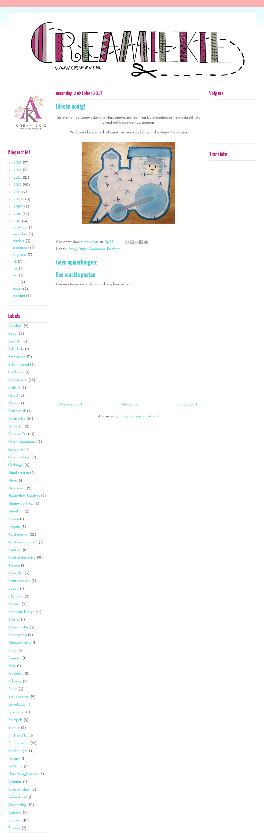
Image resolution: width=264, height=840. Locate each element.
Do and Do (16, 419)
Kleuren (14, 565)
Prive (12, 666)
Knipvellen (15, 573)
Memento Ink (18, 627)
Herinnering (17, 488)
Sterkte (14, 728)
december (20, 227)
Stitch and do (18, 743)
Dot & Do (15, 426)
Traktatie (15, 766)
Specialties (16, 712)
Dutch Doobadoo (91, 249)
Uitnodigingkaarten (23, 774)
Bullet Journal (18, 365)
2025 (18, 163)
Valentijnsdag (18, 790)
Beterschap (17, 357)
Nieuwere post (71, 404)
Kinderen (113, 249)
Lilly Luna (15, 596)
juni (15, 268)
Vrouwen (14, 820)
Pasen (12, 650)
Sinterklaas (16, 705)
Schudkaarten (19, 697)
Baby (72, 249)
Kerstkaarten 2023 (23, 542)
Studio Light (18, 751)
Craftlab (15, 388)
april (16, 282)
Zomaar (14, 828)
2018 (18, 214)
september (21, 248)
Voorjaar (15, 813)
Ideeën (13, 519)
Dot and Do (17, 434)
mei (15, 275)
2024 (18, 170)
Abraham (15, 326)
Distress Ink (17, 411)
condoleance (17, 380)
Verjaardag (17, 805)
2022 (18, 185)
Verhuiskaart (17, 797)
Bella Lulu (16, 349)
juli (15, 262)
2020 (18, 199)
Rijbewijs (15, 681)
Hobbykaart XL (20, 504)
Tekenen (14, 759)
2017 (18, 221)
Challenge (15, 372)
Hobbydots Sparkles (24, 496)
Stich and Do (18, 735)
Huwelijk (14, 511)
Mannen (14, 604)
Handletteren (18, 473)
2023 (18, 178)
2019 (18, 207)
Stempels (15, 720)
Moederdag (17, 635)
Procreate (15, 674)
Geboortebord (19, 457)
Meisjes (14, 620)
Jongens (14, 527)
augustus (20, 255)
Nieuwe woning (19, 643)
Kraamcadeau (19, 581)
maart (17, 289)
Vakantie (15, 782)
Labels (13, 589)
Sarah (12, 689)
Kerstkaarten (18, 535)
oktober (19, 241)
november (20, 234)
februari (19, 296)
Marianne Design (21, 612)
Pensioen (14, 658)
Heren (13, 481)
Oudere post (187, 404)
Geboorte (15, 450)
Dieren (13, 403)
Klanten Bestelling (22, 558)
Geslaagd (15, 465)
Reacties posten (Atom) (140, 416)
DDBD (13, 396)
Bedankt (14, 341)
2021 (18, 192)
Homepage (130, 404)
